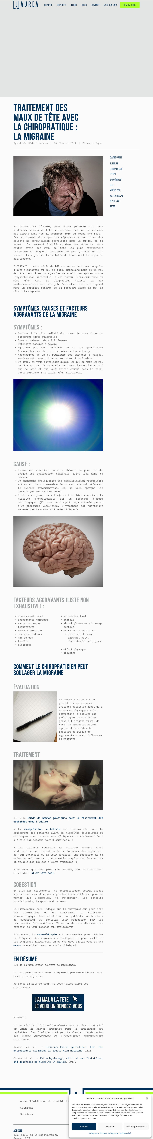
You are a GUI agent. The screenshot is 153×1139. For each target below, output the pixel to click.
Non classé (115, 201)
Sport (112, 206)
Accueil (26, 1101)
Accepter (83, 1126)
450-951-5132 (110, 5)
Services (26, 1114)
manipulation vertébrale (42, 829)
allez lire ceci (42, 873)
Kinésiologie (115, 190)
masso (17, 945)
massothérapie (47, 934)
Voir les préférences (136, 1126)
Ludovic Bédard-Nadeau (32, 143)
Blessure (114, 163)
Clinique (26, 1107)
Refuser (110, 1126)
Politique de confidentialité (119, 1133)
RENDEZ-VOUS (130, 5)
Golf (112, 185)
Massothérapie (116, 195)
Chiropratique (92, 143)
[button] (147, 1098)
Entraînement (116, 179)
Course (113, 174)
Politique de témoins (98, 1133)
